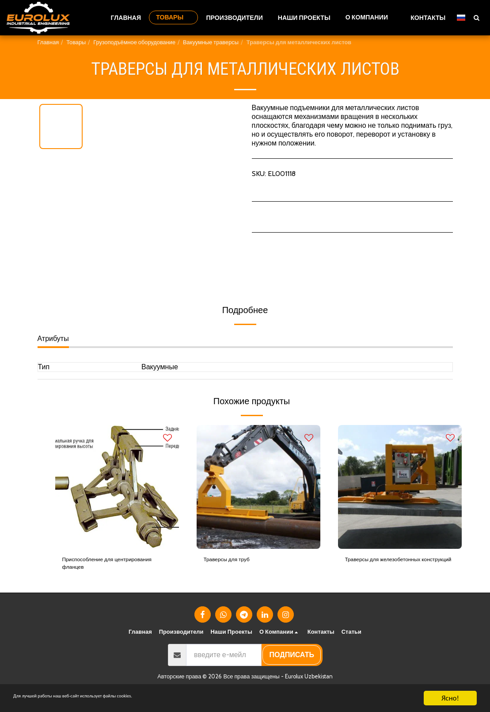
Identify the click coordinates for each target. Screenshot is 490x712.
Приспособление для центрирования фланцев (103, 566)
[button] (370, 17)
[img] (117, 487)
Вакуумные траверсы (211, 42)
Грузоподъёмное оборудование (134, 42)
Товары (76, 42)
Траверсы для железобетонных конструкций (396, 566)
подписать (292, 660)
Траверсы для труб (235, 561)
